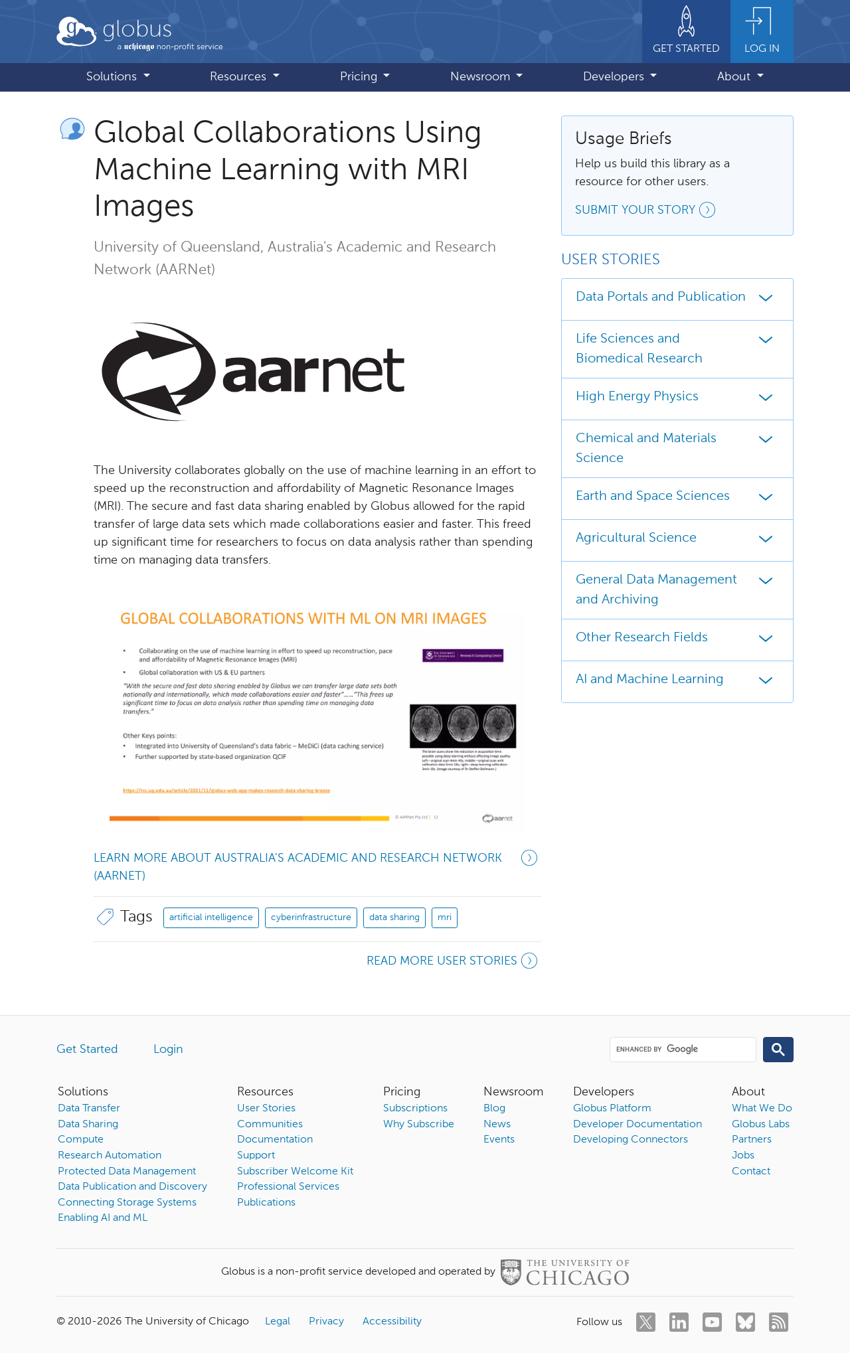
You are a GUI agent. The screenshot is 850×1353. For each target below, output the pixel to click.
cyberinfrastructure (311, 917)
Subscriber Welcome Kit (295, 1171)
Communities (270, 1124)
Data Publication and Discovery (132, 1187)
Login (168, 1050)
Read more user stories (454, 963)
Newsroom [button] (481, 77)
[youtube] (712, 1322)
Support (256, 1156)
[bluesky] (745, 1322)
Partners (752, 1140)
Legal (277, 1321)
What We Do (762, 1108)
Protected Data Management (127, 1171)
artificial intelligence (211, 917)
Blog (494, 1108)
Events (499, 1140)
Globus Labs (761, 1124)
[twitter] (646, 1322)
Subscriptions (415, 1108)
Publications (266, 1203)
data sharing (394, 917)
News (497, 1124)
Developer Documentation (637, 1124)
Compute (81, 1140)
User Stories (266, 1108)
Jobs (743, 1156)
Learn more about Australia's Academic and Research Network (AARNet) (317, 866)
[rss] (779, 1322)
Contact (751, 1171)
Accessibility (392, 1321)
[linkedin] (679, 1322)
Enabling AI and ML (102, 1218)
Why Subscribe (418, 1124)
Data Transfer (89, 1108)
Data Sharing (88, 1124)
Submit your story (647, 212)
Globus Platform (612, 1108)
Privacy (326, 1321)
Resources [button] (240, 77)
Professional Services (288, 1187)
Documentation (275, 1140)
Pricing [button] (360, 77)
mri (445, 917)
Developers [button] (615, 77)
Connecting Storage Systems (127, 1203)
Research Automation (109, 1156)
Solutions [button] (113, 77)
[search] (682, 1049)
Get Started (87, 1050)
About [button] (735, 77)
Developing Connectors (630, 1140)
